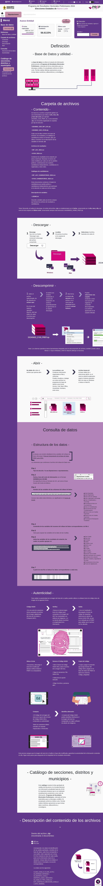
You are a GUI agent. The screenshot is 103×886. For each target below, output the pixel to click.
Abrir (3, 45)
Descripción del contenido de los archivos (7, 74)
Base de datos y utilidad (9, 34)
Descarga (8, 28)
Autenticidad (5, 53)
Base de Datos (32, 2)
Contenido (5, 39)
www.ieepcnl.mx (16, 1)
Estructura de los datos (9, 51)
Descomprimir (6, 43)
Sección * (80, 32)
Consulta (94, 34)
